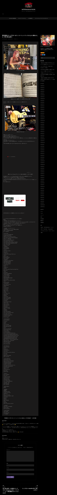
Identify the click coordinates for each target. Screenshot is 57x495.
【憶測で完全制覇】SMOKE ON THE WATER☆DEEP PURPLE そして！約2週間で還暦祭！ (48, 79)
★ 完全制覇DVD (30, 18)
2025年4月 (42, 109)
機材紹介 (42, 220)
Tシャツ (52, 227)
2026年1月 (42, 93)
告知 (41, 217)
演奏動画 (42, 222)
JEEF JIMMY (4, 420)
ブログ (42, 213)
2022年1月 (42, 181)
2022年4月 (42, 175)
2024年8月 (42, 124)
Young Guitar (50, 229)
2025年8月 (42, 102)
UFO (42, 229)
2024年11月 (42, 118)
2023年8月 (42, 146)
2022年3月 (42, 177)
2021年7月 (42, 192)
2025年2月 (42, 113)
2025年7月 (42, 104)
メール (7, 467)
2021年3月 (42, 199)
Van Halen (45, 229)
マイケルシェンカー (44, 230)
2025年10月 (43, 98)
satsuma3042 (4, 435)
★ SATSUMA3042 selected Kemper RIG (41, 18)
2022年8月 (42, 168)
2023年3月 (42, 155)
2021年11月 (42, 184)
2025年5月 (42, 107)
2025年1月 (42, 115)
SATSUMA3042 (47, 227)
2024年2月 (42, 135)
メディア (42, 215)
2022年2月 (42, 179)
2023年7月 (42, 148)
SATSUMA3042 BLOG (28, 9)
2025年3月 (42, 111)
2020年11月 (42, 206)
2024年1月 (42, 137)
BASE (42, 227)
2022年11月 (42, 162)
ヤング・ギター (51, 230)
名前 (7, 463)
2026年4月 (42, 87)
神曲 (41, 232)
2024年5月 (42, 129)
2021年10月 (42, 186)
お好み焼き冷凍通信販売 (12, 18)
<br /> (7, 188)
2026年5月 (42, 85)
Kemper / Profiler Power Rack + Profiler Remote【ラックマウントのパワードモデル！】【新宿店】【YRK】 (19, 196)
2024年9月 (42, 122)
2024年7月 (42, 126)
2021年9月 (42, 188)
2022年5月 (42, 173)
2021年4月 (42, 197)
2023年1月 (42, 159)
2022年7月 (42, 170)
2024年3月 (42, 133)
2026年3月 (42, 89)
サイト (7, 472)
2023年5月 (42, 151)
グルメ (42, 211)
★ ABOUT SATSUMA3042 (22, 18)
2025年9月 (42, 100)
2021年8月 (42, 190)
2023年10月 (43, 142)
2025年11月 (42, 96)
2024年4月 (42, 131)
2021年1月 (42, 203)
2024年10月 (43, 120)
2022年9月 (42, 166)
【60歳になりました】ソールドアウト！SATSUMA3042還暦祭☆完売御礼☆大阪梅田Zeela (48, 75)
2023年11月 (42, 140)
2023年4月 (42, 153)
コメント (8, 449)
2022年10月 (43, 164)
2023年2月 (42, 157)
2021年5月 (42, 195)
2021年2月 (42, 201)
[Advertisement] (28, 26)
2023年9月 (42, 144)
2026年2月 (42, 91)
